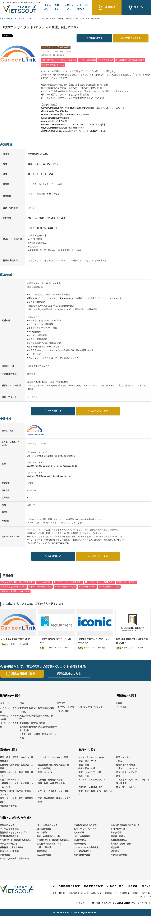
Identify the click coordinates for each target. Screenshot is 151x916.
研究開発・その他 (8, 806)
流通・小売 (83, 776)
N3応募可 (115, 851)
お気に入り (131, 38)
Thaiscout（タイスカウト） (103, 903)
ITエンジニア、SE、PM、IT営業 (42, 19)
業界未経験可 (80, 844)
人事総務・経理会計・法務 (50, 780)
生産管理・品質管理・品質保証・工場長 (16, 767)
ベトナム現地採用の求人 (65, 587)
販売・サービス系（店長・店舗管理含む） (16, 800)
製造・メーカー (123, 757)
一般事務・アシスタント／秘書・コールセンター (16, 785)
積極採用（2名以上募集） (12, 848)
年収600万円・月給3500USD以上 (15, 840)
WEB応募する (94, 38)
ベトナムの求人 (44, 582)
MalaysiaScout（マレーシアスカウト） (134, 903)
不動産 (119, 761)
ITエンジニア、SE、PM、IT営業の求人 (17, 582)
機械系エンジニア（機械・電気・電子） (16, 774)
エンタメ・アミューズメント (91, 780)
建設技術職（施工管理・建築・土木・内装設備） (53, 767)
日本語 (119, 703)
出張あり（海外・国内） (122, 844)
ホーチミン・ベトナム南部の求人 (68, 582)
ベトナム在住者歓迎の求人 (40, 587)
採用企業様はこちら (69, 674)
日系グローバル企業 (9, 851)
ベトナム (22, 19)
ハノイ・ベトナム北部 (9, 710)
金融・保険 (83, 765)
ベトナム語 (121, 707)
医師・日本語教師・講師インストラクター (54, 800)
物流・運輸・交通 (86, 769)
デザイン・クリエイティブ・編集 (53, 791)
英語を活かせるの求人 (126, 582)
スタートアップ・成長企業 (86, 848)
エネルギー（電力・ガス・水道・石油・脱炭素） (132, 782)
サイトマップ (145, 897)
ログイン (146, 886)
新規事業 (115, 848)
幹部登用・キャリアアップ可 (13, 833)
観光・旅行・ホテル (125, 787)
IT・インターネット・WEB (91, 757)
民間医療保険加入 (119, 840)
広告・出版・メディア (126, 772)
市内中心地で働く (119, 829)
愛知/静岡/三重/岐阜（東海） (32, 723)
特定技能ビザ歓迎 (119, 855)
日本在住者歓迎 (44, 829)
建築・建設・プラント (88, 761)
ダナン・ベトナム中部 (9, 725)
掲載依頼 (108, 893)
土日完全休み (80, 840)
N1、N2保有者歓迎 (82, 851)
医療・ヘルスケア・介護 (89, 772)
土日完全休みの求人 (87, 587)
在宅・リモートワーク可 (85, 829)
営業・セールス (45, 772)
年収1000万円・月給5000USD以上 (53, 840)
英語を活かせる (7, 825)
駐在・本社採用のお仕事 (48, 836)
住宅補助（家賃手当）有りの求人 (15, 591)
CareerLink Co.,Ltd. (36, 435)
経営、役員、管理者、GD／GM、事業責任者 (16, 759)
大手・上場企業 (44, 848)
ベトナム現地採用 (82, 836)
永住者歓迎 (5, 855)
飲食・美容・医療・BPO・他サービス (95, 793)
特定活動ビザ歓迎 (82, 855)
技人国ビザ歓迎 (44, 855)
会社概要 (52, 893)
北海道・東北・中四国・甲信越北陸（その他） (38, 736)
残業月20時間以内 (8, 844)
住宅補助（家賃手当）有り (49, 844)
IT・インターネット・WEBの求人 (99, 582)
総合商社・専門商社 (125, 765)
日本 (21, 704)
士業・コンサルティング (127, 769)
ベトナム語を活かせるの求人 (13, 587)
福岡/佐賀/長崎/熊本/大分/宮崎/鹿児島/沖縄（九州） (38, 729)
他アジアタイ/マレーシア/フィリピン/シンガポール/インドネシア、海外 (80, 707)
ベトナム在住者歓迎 (9, 829)
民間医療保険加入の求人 (109, 587)
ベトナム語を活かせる (47, 825)
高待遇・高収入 (118, 836)
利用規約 (62, 893)
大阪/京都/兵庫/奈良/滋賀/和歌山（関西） (36, 718)
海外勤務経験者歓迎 (9, 836)
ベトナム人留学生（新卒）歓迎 (14, 859)
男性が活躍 (116, 833)
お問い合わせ (96, 893)
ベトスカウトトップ (8, 19)
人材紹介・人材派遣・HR (90, 787)
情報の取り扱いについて (78, 893)
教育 (118, 776)
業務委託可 (42, 851)
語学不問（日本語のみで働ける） (126, 825)
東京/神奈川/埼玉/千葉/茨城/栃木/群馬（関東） (36, 710)
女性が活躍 (79, 833)
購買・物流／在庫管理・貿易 (51, 783)
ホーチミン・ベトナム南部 (9, 718)
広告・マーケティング (10, 780)
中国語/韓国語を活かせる (85, 825)
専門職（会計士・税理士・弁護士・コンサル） (16, 793)
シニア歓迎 (42, 833)
